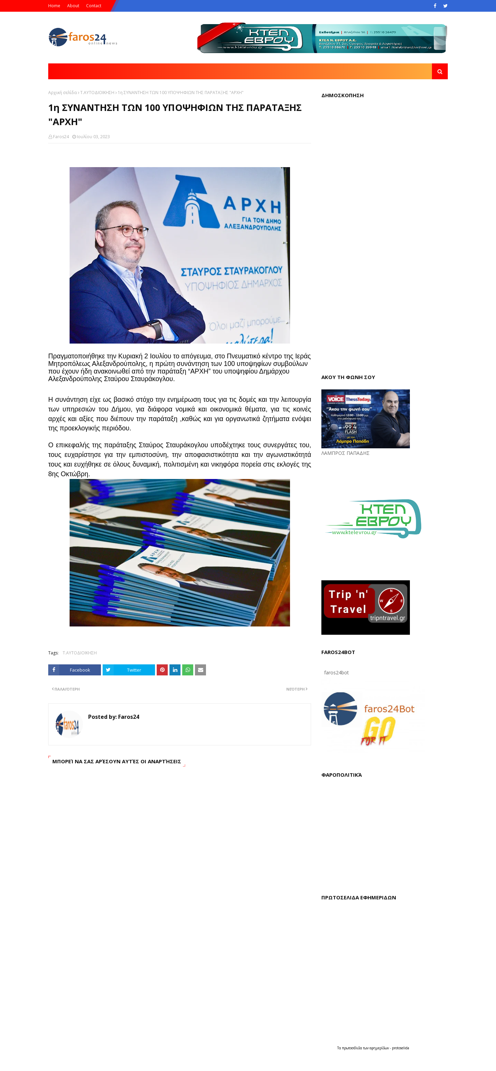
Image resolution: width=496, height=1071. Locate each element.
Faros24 (61, 137)
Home (54, 6)
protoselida (400, 1048)
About (73, 6)
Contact (93, 6)
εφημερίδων (380, 1048)
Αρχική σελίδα (62, 92)
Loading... (384, 234)
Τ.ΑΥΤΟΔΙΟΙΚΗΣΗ (97, 92)
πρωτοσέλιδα (352, 1048)
